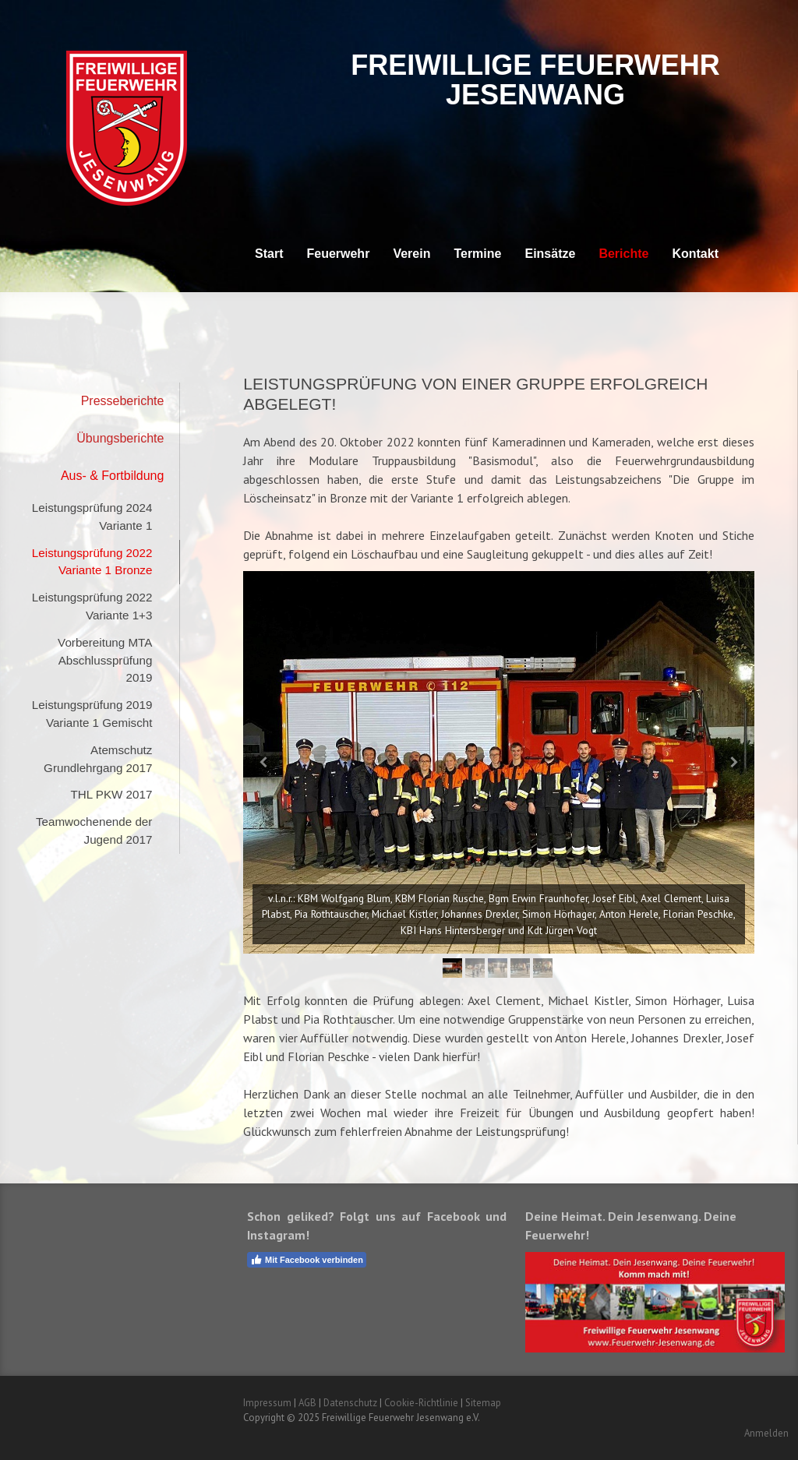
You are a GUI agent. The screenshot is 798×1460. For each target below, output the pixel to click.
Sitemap (483, 1402)
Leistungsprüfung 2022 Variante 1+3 (92, 606)
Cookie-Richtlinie (421, 1402)
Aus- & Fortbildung (112, 475)
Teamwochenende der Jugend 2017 (94, 830)
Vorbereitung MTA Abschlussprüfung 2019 (105, 660)
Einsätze (549, 253)
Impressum (267, 1402)
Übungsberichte (120, 438)
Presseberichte (122, 400)
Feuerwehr (337, 253)
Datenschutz (350, 1402)
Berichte (623, 253)
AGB (307, 1402)
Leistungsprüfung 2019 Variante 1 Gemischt (92, 713)
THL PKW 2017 (111, 794)
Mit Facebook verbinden (306, 1260)
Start (269, 253)
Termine (477, 253)
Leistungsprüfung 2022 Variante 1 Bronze (92, 561)
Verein (411, 253)
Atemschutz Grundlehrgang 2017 (98, 758)
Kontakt (695, 253)
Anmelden (766, 1433)
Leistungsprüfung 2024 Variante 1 (92, 516)
